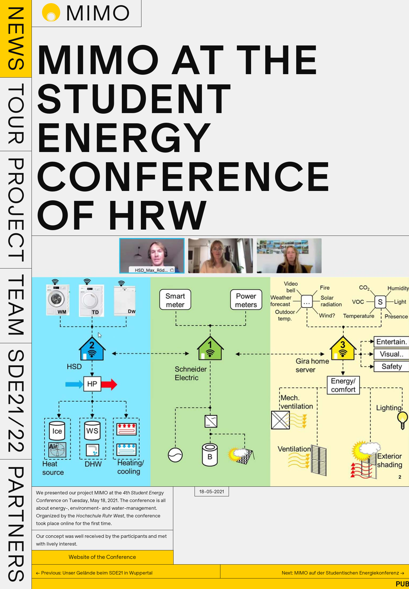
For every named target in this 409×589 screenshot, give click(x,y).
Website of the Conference (102, 557)
